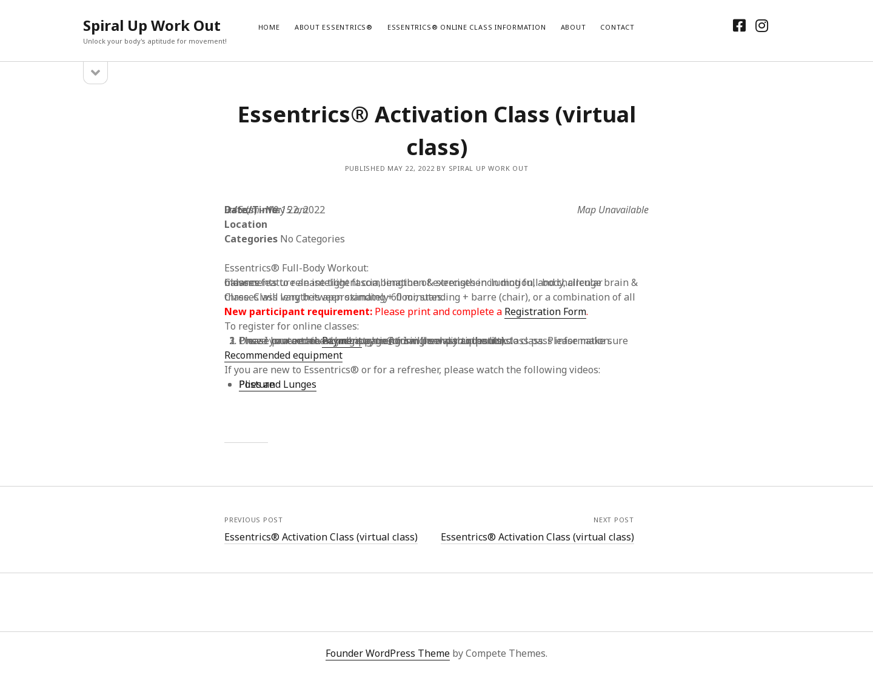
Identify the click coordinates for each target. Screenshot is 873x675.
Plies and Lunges (277, 384)
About (573, 27)
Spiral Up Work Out (152, 25)
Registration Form (545, 311)
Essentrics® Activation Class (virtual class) (321, 537)
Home (269, 27)
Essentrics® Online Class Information (466, 27)
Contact (617, 27)
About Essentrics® (334, 27)
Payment (342, 340)
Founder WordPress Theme (388, 653)
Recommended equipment (283, 355)
